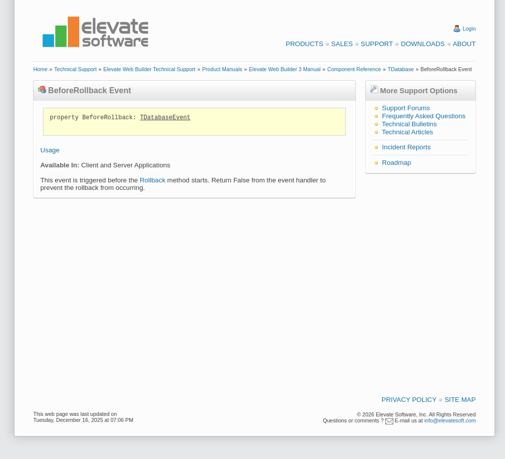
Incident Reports (406, 147)
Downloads (422, 44)
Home (40, 69)
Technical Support (75, 69)
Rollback (152, 180)
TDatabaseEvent (165, 117)
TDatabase (401, 69)
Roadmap (396, 162)
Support (377, 44)
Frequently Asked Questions (424, 116)
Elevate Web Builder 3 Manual (285, 69)
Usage (50, 150)
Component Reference (354, 69)
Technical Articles (407, 132)
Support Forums (406, 108)
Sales (342, 44)
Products (304, 44)
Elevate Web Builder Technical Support (149, 69)
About (464, 44)
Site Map (459, 399)
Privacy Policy (409, 399)
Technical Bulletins (409, 124)
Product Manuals (222, 69)
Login (469, 29)
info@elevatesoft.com (450, 420)
